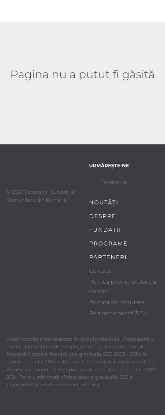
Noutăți (104, 202)
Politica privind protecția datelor (122, 286)
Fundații (105, 229)
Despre (102, 216)
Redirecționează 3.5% (118, 313)
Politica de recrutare (117, 302)
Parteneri (108, 257)
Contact (100, 271)
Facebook (113, 182)
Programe (108, 243)
